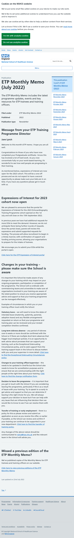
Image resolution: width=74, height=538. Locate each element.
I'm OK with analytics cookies (15, 36)
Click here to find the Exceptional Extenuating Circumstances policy (25, 355)
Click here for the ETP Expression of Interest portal (23, 255)
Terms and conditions (8, 527)
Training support (38, 502)
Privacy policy (30, 527)
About (63, 502)
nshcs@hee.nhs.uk (24, 435)
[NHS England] (15, 57)
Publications (25, 504)
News (9, 50)
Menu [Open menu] (37, 68)
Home (3, 50)
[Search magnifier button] (70, 61)
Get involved (29, 50)
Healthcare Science (52, 502)
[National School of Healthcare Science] (25, 62)
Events (15, 50)
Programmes (6, 502)
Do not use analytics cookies (15, 42)
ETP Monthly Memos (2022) (61, 86)
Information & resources (21, 502)
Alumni (20, 50)
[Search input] (60, 61)
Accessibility (20, 527)
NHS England (9, 534)
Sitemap (39, 527)
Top (4, 490)
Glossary (35, 504)
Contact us (38, 50)
